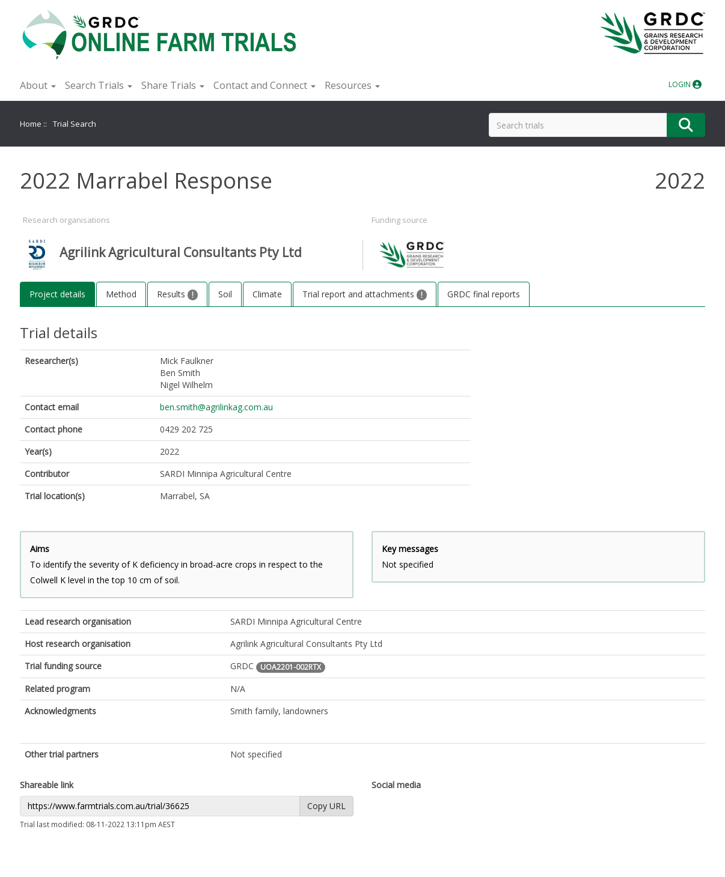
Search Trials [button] (98, 85)
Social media (396, 785)
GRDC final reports (483, 294)
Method (121, 294)
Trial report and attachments (364, 294)
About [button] (38, 85)
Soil (225, 294)
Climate (267, 294)
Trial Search (74, 123)
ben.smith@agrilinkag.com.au (216, 407)
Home (30, 123)
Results (177, 294)
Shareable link (46, 785)
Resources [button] (352, 85)
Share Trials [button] (172, 85)
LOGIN (685, 84)
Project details (57, 294)
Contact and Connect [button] (264, 85)
